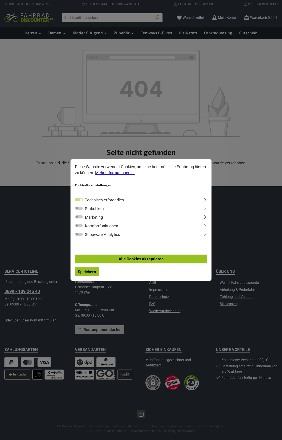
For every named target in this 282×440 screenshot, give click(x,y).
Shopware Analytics (102, 234)
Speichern (87, 271)
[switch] (79, 208)
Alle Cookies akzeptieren (141, 259)
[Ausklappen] (205, 199)
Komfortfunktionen (101, 226)
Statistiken (94, 208)
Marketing (94, 217)
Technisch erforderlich (104, 200)
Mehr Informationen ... (115, 172)
